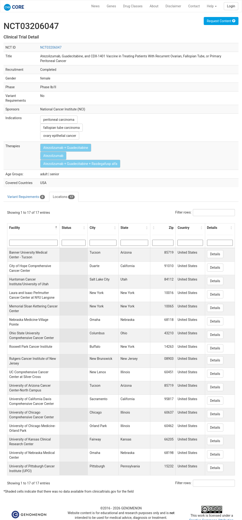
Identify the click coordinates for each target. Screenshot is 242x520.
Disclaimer (173, 6)
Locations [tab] (64, 197)
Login (231, 6)
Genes (111, 6)
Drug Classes (133, 6)
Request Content (221, 21)
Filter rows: (183, 212)
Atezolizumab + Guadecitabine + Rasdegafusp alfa (80, 164)
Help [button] (212, 6)
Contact (194, 6)
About (154, 6)
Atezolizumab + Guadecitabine (65, 148)
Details (215, 254)
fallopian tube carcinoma (61, 128)
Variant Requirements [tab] (26, 197)
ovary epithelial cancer (59, 136)
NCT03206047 (50, 47)
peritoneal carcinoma (58, 120)
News (95, 6)
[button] (56, 227)
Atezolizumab (53, 156)
